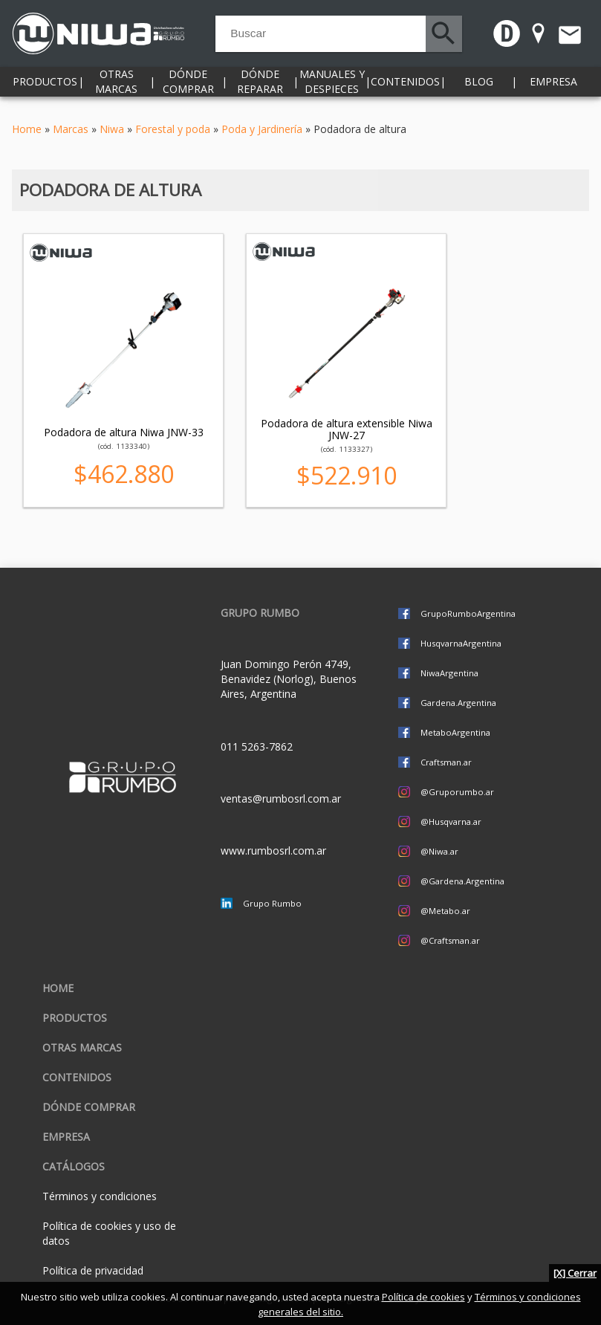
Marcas (70, 129)
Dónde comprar (188, 88)
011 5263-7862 (257, 746)
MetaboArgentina (455, 732)
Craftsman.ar (446, 762)
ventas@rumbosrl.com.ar (281, 798)
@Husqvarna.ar (450, 821)
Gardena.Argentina (458, 702)
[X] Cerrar (575, 1273)
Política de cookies (423, 1296)
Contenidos (405, 89)
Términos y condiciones (99, 1196)
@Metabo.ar (445, 910)
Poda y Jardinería (261, 129)
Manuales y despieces (332, 88)
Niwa (112, 129)
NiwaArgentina (449, 672)
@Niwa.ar (439, 851)
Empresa (553, 89)
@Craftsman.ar (450, 940)
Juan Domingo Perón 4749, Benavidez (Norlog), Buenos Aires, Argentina (289, 679)
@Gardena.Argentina (462, 881)
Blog (478, 89)
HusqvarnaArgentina (460, 643)
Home (27, 129)
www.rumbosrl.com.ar (273, 850)
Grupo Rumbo (272, 903)
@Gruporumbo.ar (457, 791)
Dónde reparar (260, 88)
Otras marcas (116, 88)
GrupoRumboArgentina (468, 613)
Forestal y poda (172, 129)
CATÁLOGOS (73, 1166)
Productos (45, 89)
